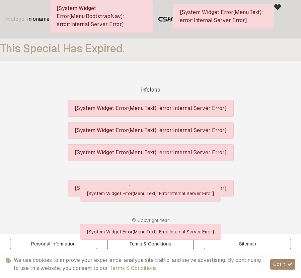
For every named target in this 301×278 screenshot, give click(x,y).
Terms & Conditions (133, 268)
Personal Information (53, 244)
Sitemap (247, 244)
